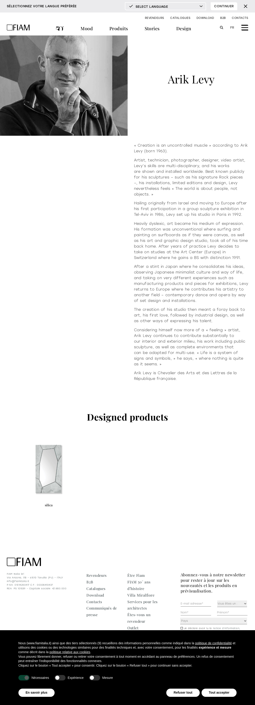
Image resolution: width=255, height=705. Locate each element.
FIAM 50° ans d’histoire (60, 29)
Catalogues (180, 18)
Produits (118, 28)
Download (205, 18)
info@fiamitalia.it (18, 581)
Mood (87, 28)
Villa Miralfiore (140, 595)
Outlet (133, 627)
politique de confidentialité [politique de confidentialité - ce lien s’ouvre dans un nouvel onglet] (213, 643)
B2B (223, 18)
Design (183, 28)
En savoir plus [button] (37, 692)
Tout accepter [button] (219, 692)
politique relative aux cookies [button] (69, 652)
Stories (152, 28)
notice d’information (226, 628)
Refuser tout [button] (183, 692)
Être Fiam (136, 575)
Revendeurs (154, 18)
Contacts (240, 18)
